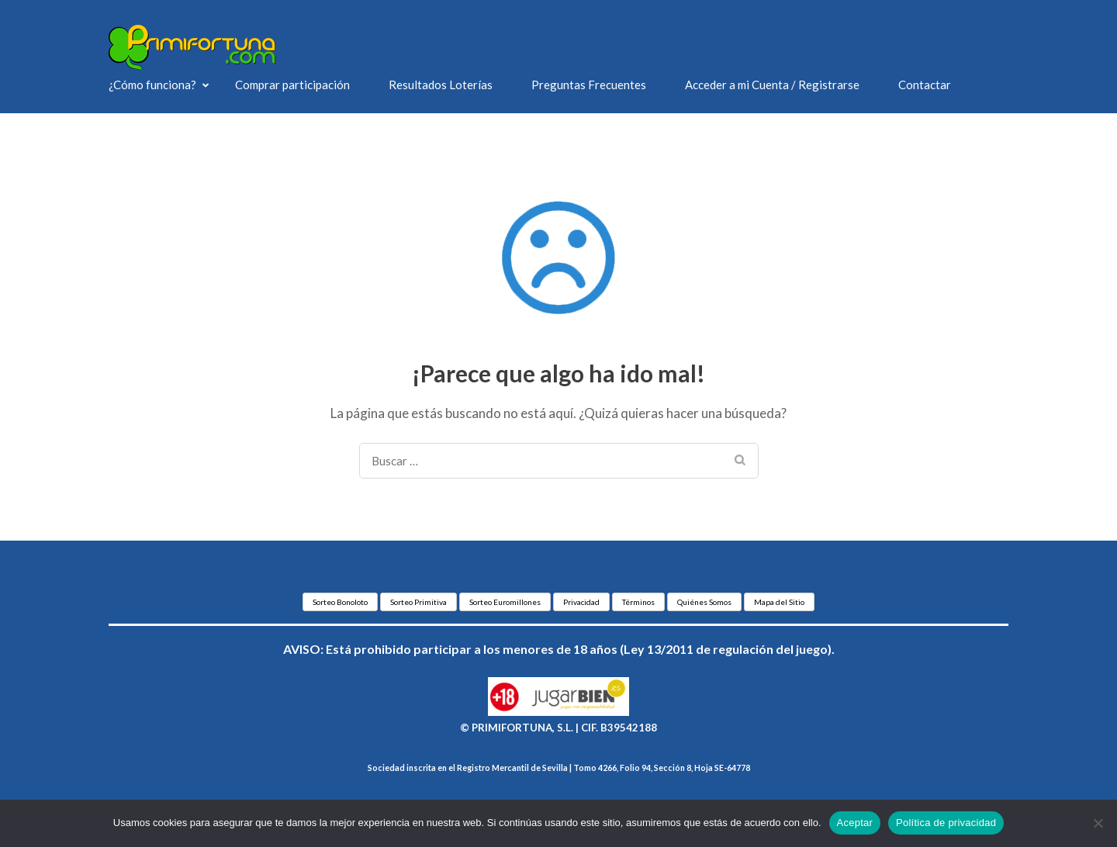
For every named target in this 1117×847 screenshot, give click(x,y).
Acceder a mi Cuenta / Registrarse (772, 85)
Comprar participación (292, 85)
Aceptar (855, 822)
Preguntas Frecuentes (588, 85)
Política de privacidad (946, 822)
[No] (1097, 823)
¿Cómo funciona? (152, 85)
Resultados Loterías (441, 85)
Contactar (924, 85)
